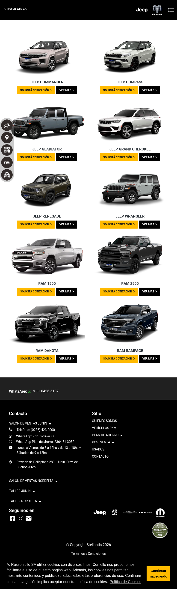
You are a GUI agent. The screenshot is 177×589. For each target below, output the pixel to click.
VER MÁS (66, 90)
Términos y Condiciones (88, 553)
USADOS (98, 449)
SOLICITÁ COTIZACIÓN (36, 90)
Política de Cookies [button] (125, 582)
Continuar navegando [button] (158, 573)
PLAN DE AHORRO (107, 435)
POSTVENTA (103, 442)
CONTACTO (100, 456)
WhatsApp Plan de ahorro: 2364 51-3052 (45, 442)
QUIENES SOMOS (104, 421)
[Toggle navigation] (171, 10)
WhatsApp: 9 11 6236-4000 (35, 436)
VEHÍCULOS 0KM (104, 428)
